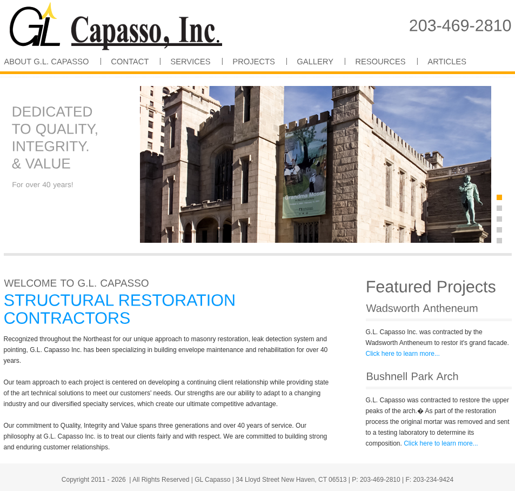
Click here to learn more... (403, 353)
